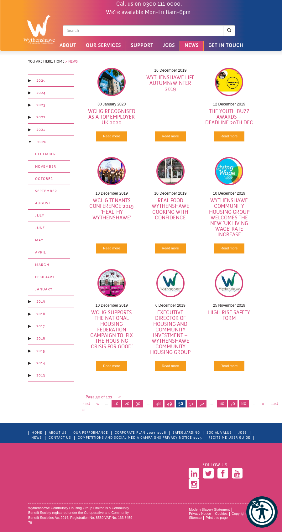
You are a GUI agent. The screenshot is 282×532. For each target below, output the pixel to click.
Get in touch (225, 45)
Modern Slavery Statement (209, 509)
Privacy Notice (200, 513)
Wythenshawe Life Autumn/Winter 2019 (170, 83)
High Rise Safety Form (229, 315)
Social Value (219, 433)
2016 (40, 338)
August (42, 203)
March (42, 265)
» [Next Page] (263, 404)
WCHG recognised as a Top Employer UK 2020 (111, 117)
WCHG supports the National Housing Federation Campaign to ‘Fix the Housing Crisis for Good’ (111, 330)
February (45, 277)
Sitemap (195, 517)
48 (158, 404)
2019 (40, 302)
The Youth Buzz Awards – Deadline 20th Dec (229, 117)
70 (233, 404)
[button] (262, 512)
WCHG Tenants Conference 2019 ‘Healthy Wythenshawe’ (111, 209)
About (68, 45)
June (40, 228)
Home (59, 62)
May (39, 240)
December (45, 154)
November (45, 167)
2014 (40, 363)
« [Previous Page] (98, 404)
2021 (40, 130)
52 (202, 404)
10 (116, 404)
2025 (40, 81)
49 (169, 404)
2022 (40, 117)
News (192, 45)
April (40, 252)
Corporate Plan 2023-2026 (140, 433)
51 (191, 404)
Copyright (239, 513)
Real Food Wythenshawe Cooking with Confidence (170, 209)
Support (142, 45)
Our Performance (90, 433)
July (39, 216)
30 (138, 404)
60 (221, 404)
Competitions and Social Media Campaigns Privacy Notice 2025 (140, 438)
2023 (40, 105)
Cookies (221, 513)
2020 (42, 142)
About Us (58, 433)
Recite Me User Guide (229, 438)
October (44, 179)
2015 (40, 351)
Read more (111, 136)
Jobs (169, 45)
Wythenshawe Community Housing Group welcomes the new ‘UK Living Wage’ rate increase (229, 218)
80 (243, 404)
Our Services (103, 45)
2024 (40, 93)
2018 (40, 314)
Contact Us (60, 438)
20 (127, 404)
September (46, 191)
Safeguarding (186, 433)
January (43, 289)
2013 (40, 375)
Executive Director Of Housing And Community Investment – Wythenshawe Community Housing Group (170, 332)
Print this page (216, 517)
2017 (40, 326)
